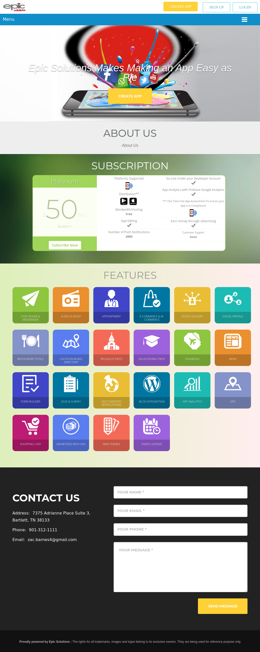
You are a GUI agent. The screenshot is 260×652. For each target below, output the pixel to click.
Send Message (222, 606)
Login (245, 7)
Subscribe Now (65, 245)
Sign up (216, 7)
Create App (180, 7)
